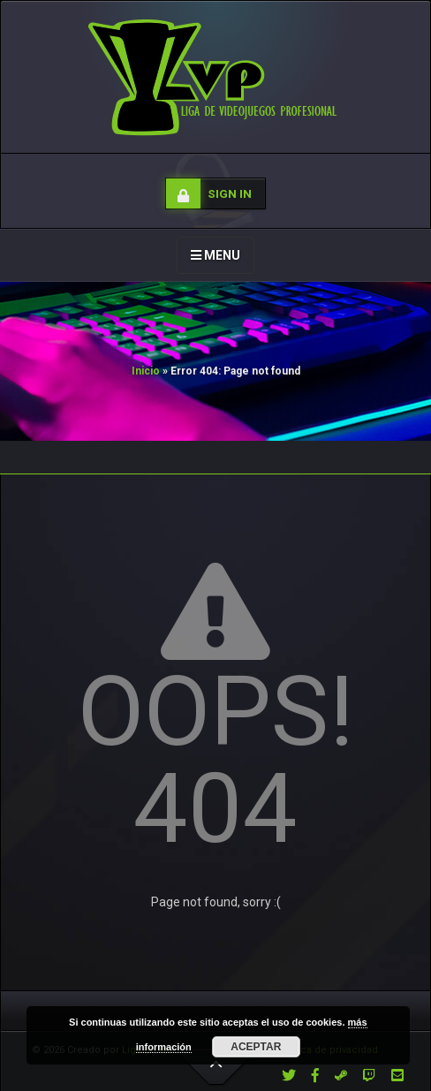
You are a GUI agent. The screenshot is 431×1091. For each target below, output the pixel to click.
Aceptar (256, 1047)
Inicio (146, 371)
